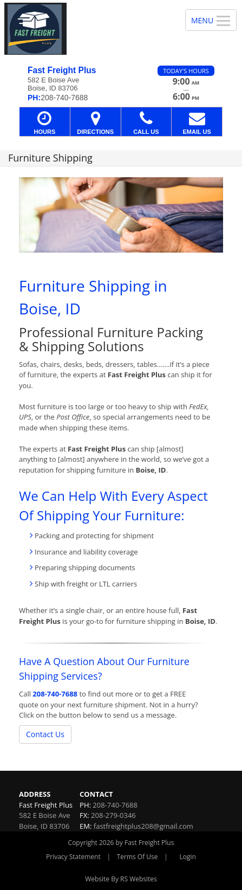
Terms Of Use (137, 856)
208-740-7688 (54, 694)
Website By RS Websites (121, 878)
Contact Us (45, 734)
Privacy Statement (73, 856)
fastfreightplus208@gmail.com (143, 826)
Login (188, 856)
